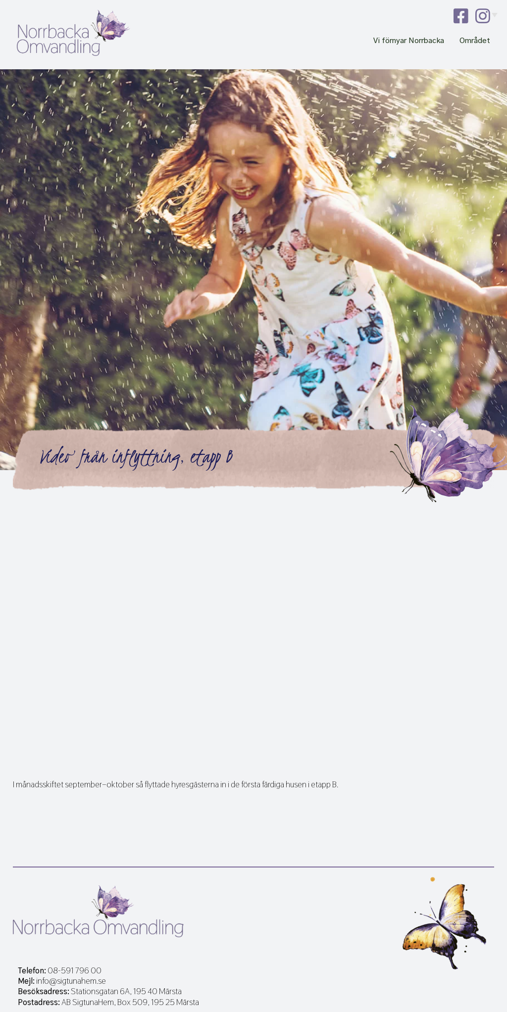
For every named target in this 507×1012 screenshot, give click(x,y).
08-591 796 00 (74, 970)
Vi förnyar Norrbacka (408, 41)
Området (474, 41)
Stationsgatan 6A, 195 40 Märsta (126, 991)
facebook (461, 15)
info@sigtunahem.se (71, 981)
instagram (482, 15)
